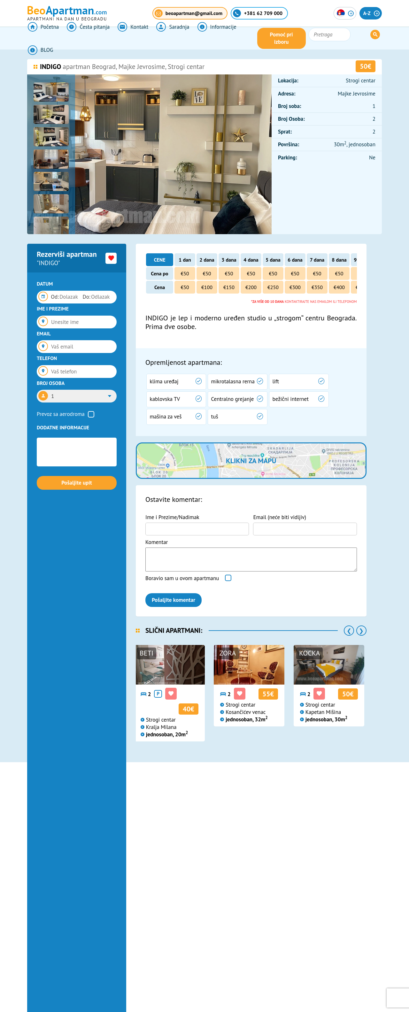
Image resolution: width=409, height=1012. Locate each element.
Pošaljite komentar (173, 599)
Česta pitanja (87, 38)
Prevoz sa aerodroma (61, 414)
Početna (42, 38)
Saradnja (169, 38)
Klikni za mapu (251, 460)
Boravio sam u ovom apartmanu (182, 578)
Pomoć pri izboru (314, 38)
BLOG (252, 38)
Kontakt (130, 38)
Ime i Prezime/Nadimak (172, 517)
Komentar (156, 542)
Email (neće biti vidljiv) (279, 517)
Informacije (212, 38)
